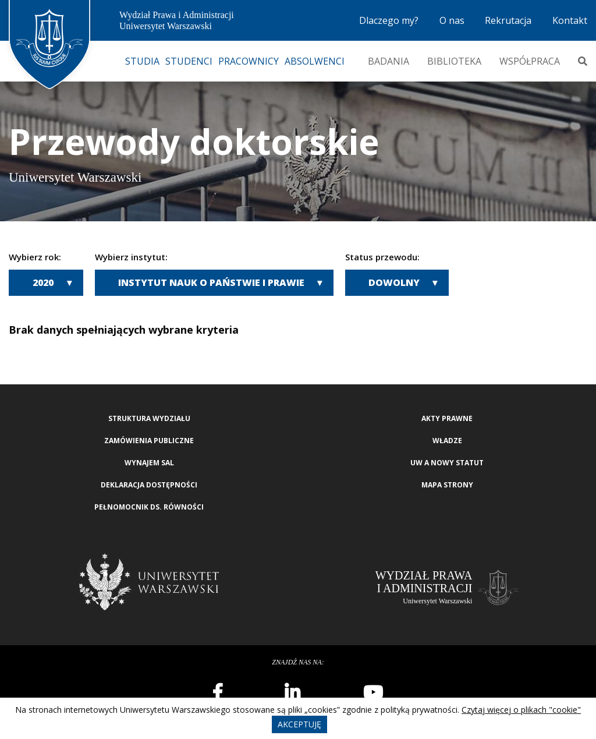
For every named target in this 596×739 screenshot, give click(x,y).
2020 (43, 282)
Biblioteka (454, 61)
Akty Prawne (447, 418)
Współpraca (529, 61)
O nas (451, 20)
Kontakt (569, 20)
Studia (142, 61)
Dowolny (394, 282)
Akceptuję (299, 724)
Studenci (188, 61)
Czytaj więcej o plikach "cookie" (521, 709)
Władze (447, 440)
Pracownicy (248, 61)
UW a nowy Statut (447, 463)
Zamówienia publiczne (149, 440)
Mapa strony (447, 485)
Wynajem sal (149, 463)
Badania (388, 61)
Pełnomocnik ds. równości (149, 507)
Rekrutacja (508, 20)
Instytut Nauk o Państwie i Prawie (211, 282)
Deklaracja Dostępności (149, 485)
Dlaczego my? (388, 20)
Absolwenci (315, 61)
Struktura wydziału (149, 418)
